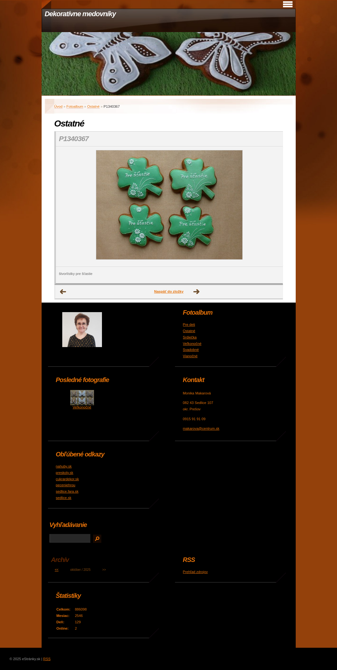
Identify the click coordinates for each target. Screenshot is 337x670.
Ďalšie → (196, 292)
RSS (47, 659)
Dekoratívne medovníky (80, 14)
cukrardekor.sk (67, 479)
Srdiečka (190, 337)
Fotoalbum (74, 106)
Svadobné (191, 350)
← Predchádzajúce (63, 292)
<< (56, 569)
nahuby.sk (64, 466)
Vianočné (190, 356)
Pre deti (189, 324)
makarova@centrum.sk (201, 428)
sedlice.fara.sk (67, 491)
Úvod (58, 106)
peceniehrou (66, 485)
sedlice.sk (63, 498)
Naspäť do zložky (168, 291)
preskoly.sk (64, 473)
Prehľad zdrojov (195, 572)
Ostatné (93, 106)
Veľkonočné (192, 343)
